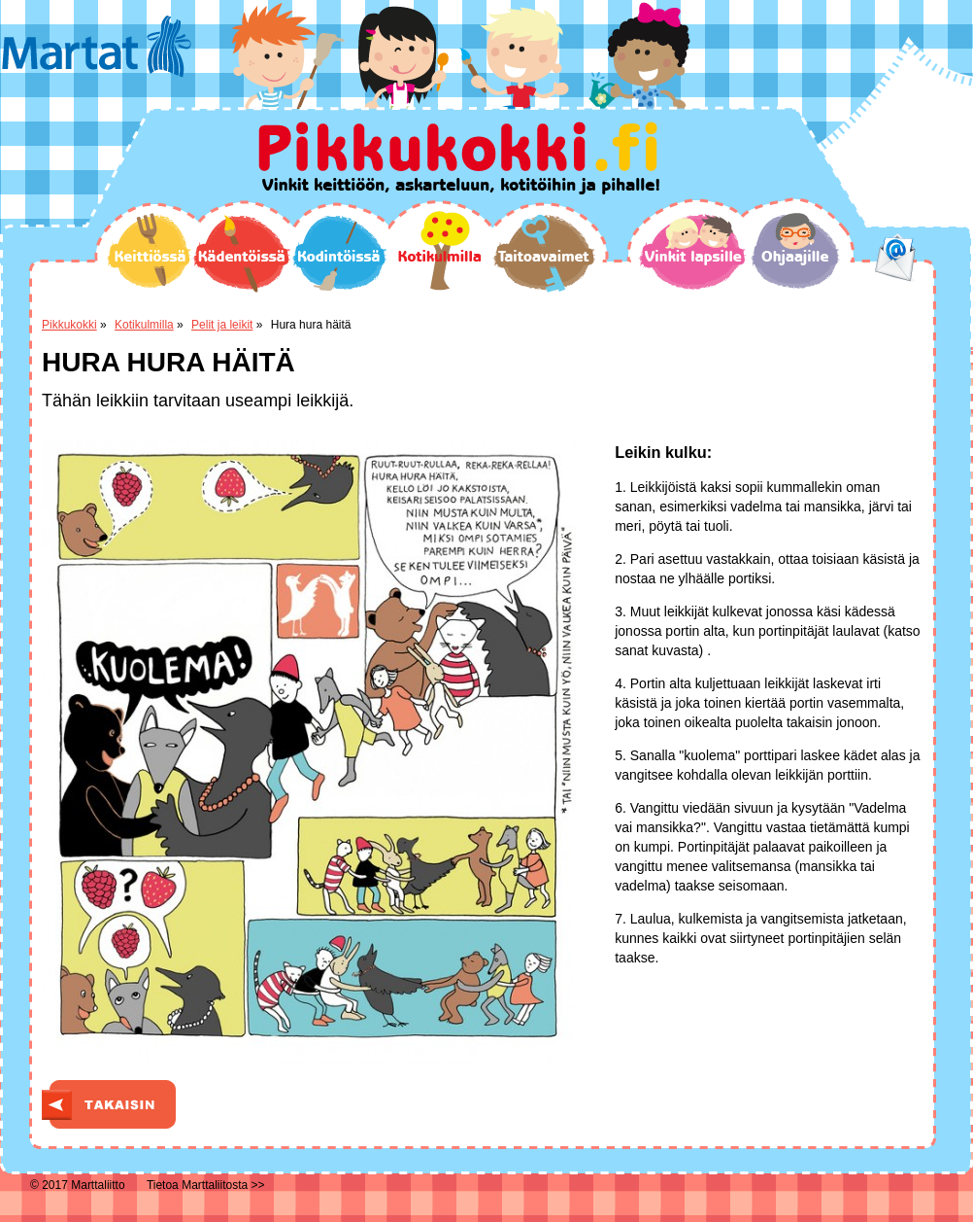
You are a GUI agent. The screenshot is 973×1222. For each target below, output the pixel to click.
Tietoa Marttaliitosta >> (206, 1185)
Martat (96, 47)
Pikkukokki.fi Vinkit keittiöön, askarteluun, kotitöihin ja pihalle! (458, 158)
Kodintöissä (338, 253)
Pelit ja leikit (221, 325)
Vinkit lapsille (693, 252)
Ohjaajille (795, 251)
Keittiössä (149, 250)
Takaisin (109, 1104)
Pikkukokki (69, 325)
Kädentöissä (241, 254)
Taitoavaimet (543, 253)
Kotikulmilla (439, 251)
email (896, 257)
